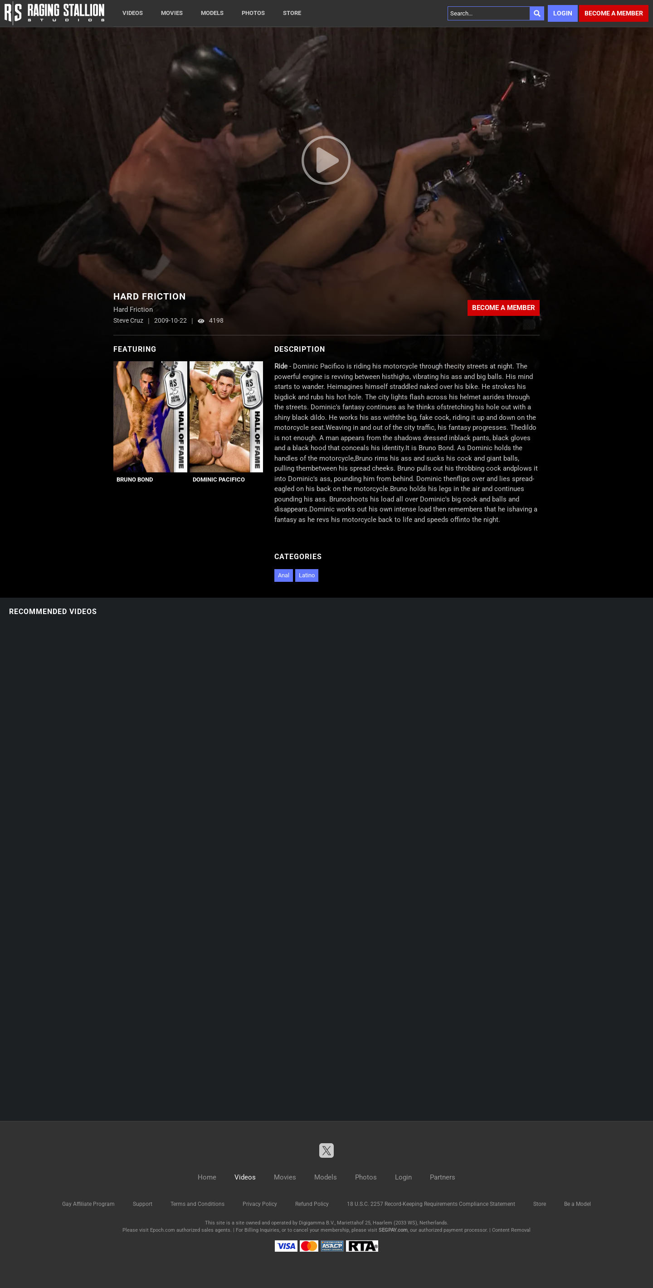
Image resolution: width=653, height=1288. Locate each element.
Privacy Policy (260, 1204)
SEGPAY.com (393, 1230)
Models (212, 13)
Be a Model (577, 1204)
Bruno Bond (135, 479)
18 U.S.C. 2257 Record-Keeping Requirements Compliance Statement (431, 1204)
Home (207, 1177)
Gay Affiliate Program (88, 1204)
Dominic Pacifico (219, 479)
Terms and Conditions (197, 1204)
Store (292, 13)
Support (142, 1204)
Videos (132, 13)
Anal (283, 575)
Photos (253, 13)
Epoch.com (162, 1230)
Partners (442, 1177)
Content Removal (511, 1230)
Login (562, 13)
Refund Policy (312, 1204)
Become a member (614, 13)
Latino (307, 575)
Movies (172, 13)
